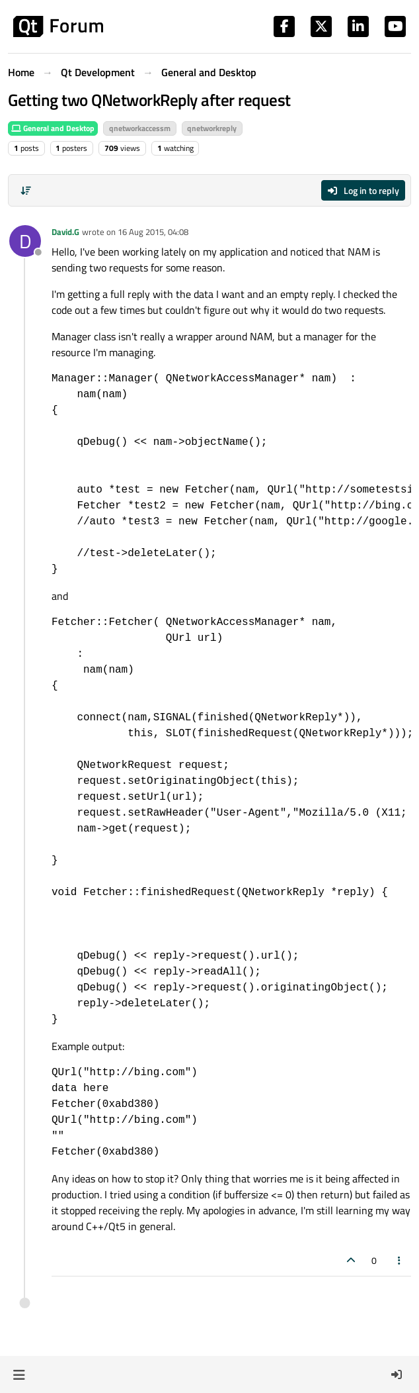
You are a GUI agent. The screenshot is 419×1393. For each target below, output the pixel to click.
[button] (18, 1374)
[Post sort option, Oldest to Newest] (26, 191)
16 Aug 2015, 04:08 (153, 231)
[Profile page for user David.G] (25, 241)
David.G (65, 231)
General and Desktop (53, 128)
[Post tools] (400, 1260)
